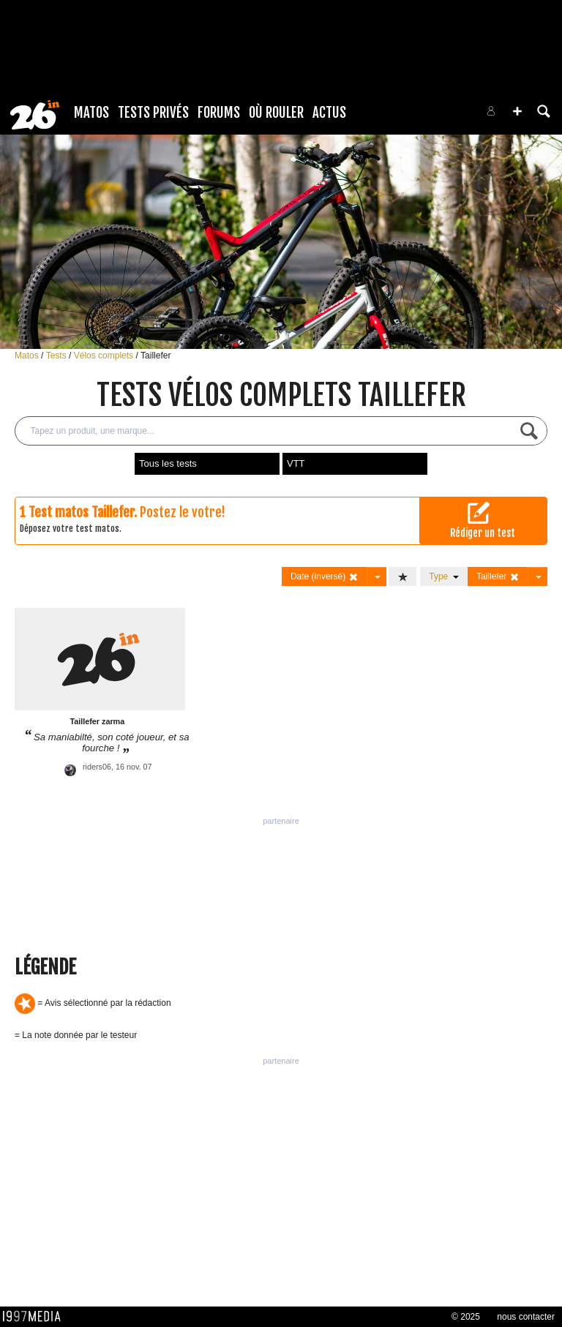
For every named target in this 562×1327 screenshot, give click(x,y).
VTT (296, 463)
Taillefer (155, 355)
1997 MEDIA (36, 1317)
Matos (91, 112)
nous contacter (526, 1317)
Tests (57, 355)
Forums (219, 112)
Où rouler (276, 112)
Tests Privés (153, 112)
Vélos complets (105, 355)
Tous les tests (168, 463)
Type (444, 576)
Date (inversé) (325, 576)
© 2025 (466, 1317)
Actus (329, 112)
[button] (517, 111)
